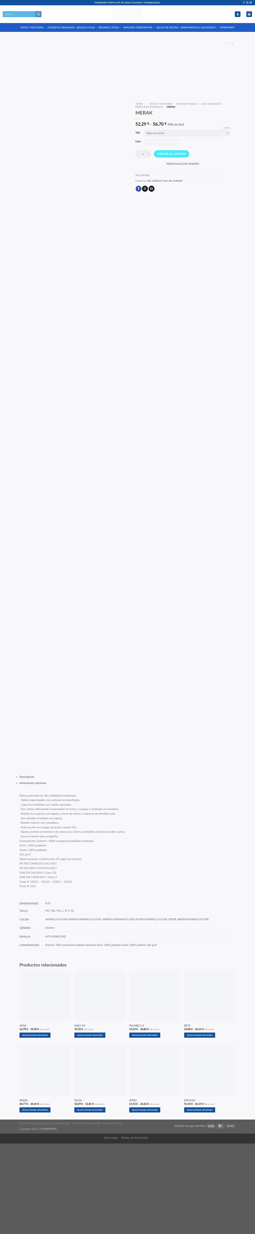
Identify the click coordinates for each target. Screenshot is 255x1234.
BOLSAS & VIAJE (87, 27)
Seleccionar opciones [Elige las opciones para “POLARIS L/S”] (145, 1126)
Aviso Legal (111, 1228)
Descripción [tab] (26, 867)
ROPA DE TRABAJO (187, 103)
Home (139, 103)
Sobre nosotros (112, 1214)
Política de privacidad (86, 1214)
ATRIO (133, 1191)
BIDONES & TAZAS (110, 27)
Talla (137, 132)
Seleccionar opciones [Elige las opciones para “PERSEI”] (35, 1200)
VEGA (22, 1116)
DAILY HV (80, 1116)
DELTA (78, 1191)
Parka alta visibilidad (149, 106)
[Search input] (20, 14)
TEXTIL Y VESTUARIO (33, 27)
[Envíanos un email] (251, 2)
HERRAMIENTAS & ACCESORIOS (199, 27)
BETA (187, 1116)
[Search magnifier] (38, 14)
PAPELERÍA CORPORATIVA (139, 27)
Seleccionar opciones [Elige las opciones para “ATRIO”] (145, 1200)
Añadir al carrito (171, 153)
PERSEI (23, 1191)
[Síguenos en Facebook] (244, 2)
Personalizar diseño (182, 163)
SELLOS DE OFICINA (167, 27)
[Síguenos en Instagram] (247, 2)
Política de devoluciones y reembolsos (44, 1214)
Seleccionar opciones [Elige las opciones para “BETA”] (200, 1126)
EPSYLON (189, 1191)
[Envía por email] (151, 189)
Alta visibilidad (211, 103)
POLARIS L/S (136, 1116)
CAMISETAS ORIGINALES (61, 27)
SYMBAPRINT (227, 27)
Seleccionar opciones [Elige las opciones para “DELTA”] (90, 1200)
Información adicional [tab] (32, 873)
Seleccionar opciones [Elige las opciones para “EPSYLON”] (200, 1200)
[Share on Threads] (145, 189)
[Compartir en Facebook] (138, 189)
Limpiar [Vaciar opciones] (226, 128)
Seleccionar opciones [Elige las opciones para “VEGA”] (35, 1126)
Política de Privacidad (134, 1228)
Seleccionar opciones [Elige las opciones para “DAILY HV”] (90, 1126)
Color (138, 141)
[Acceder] (237, 14)
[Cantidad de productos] (142, 153)
